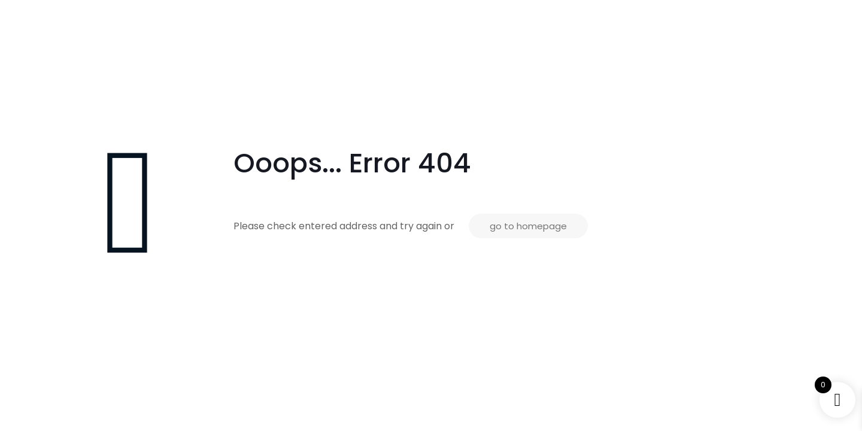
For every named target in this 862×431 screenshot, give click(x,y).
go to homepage (528, 226)
